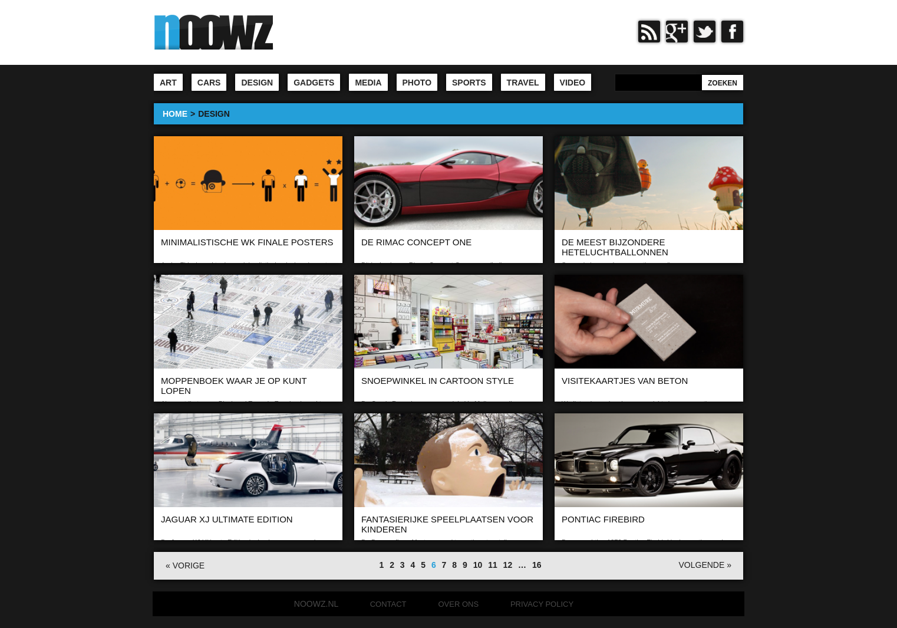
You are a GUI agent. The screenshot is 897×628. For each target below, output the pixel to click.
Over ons (458, 604)
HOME (175, 114)
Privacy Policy (541, 604)
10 (478, 565)
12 (508, 565)
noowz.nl (316, 604)
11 (492, 565)
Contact (388, 604)
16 (537, 565)
